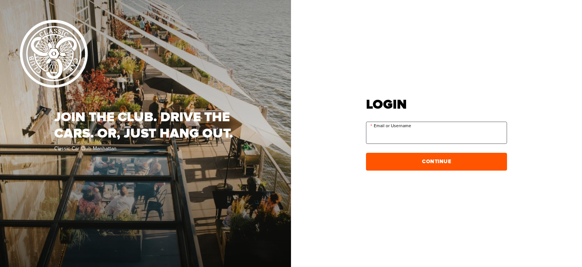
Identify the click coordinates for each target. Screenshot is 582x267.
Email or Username (392, 126)
